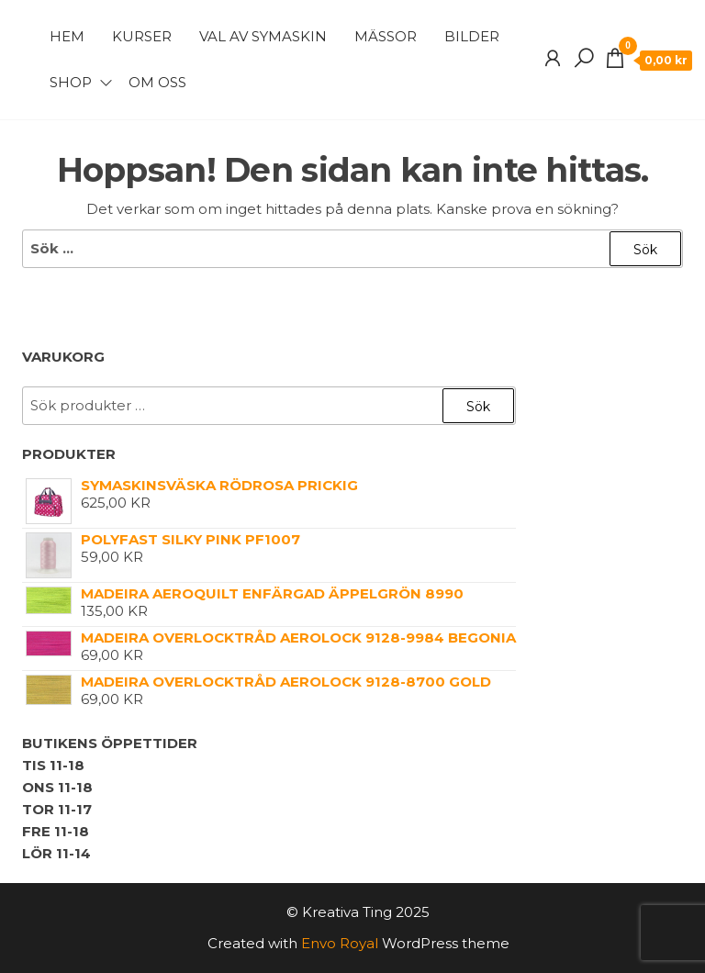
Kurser (142, 36)
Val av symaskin (263, 36)
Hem (67, 36)
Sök (478, 406)
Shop (71, 82)
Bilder (471, 36)
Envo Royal (339, 943)
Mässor (385, 36)
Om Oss (157, 82)
